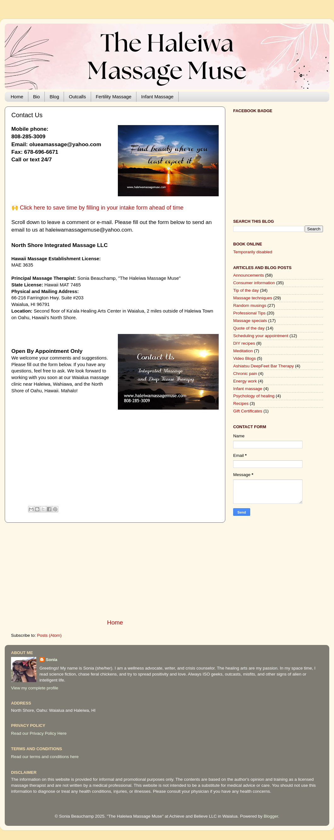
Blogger (271, 816)
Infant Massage (157, 96)
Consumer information (254, 282)
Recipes (241, 403)
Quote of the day (249, 328)
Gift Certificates (247, 411)
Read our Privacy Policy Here (38, 733)
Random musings (249, 305)
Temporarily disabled (252, 252)
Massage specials (250, 320)
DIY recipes (244, 343)
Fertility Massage (113, 96)
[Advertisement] (115, 460)
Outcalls (77, 96)
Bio (36, 96)
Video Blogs (244, 358)
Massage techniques (252, 298)
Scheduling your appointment (260, 335)
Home (17, 96)
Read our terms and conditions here (45, 756)
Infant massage (247, 388)
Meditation (243, 350)
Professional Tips (249, 313)
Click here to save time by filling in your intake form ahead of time (101, 207)
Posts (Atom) (49, 635)
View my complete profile (34, 688)
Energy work (245, 381)
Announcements (248, 275)
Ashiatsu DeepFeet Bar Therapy (263, 366)
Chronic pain (245, 373)
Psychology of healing (253, 396)
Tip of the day (246, 290)
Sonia (51, 659)
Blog (54, 96)
